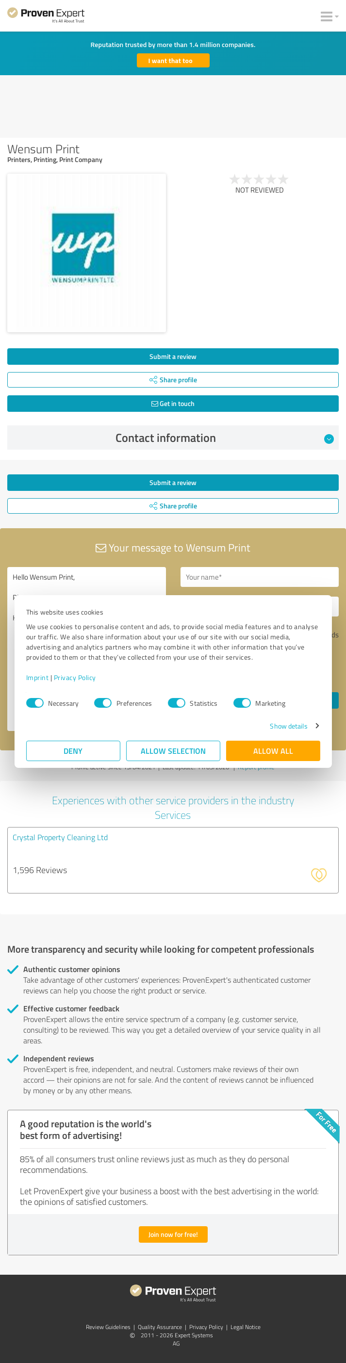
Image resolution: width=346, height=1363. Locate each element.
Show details (288, 725)
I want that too (170, 60)
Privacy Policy (75, 677)
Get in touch (173, 403)
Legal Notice (246, 1327)
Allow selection (173, 750)
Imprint (37, 677)
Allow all (273, 750)
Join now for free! (173, 1234)
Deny (73, 750)
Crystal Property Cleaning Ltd (60, 837)
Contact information (224, 437)
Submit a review (173, 356)
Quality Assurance (160, 1327)
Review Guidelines (108, 1327)
